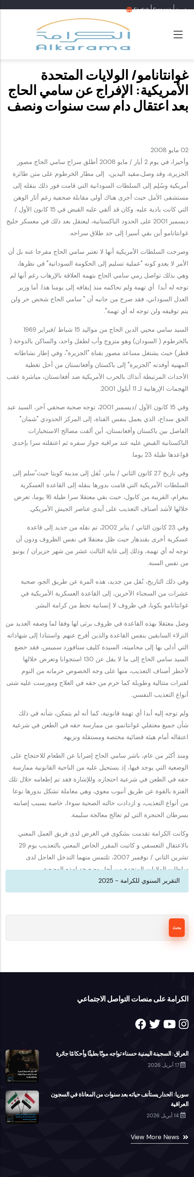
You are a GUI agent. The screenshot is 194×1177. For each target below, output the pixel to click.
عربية (181, 9)
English (141, 9)
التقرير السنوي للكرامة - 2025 (139, 880)
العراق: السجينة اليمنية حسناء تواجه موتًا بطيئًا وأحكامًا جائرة (122, 1053)
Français (162, 9)
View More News (155, 1137)
